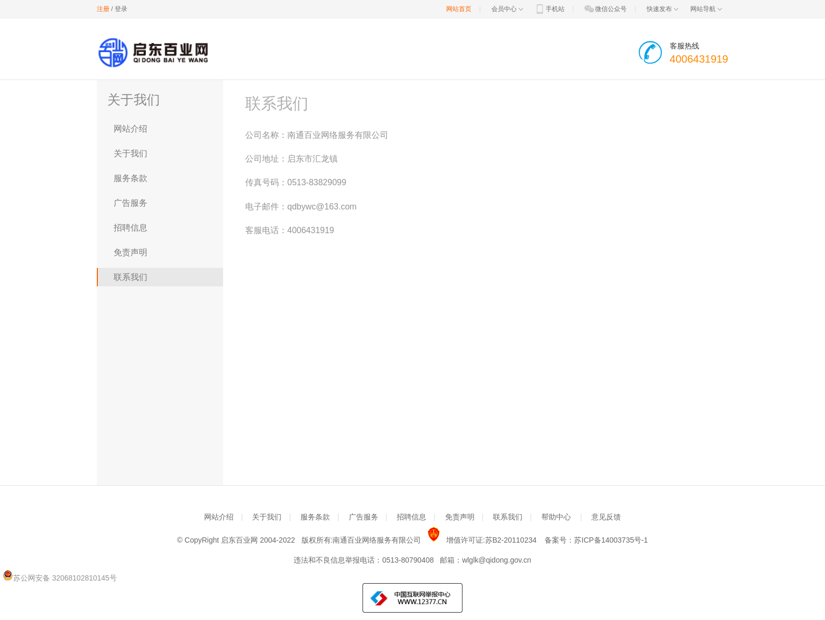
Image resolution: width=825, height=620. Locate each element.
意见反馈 (606, 517)
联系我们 (130, 277)
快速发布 (662, 9)
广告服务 (130, 202)
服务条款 (130, 178)
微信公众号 (605, 9)
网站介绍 (130, 128)
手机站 (549, 9)
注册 (103, 9)
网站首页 (458, 9)
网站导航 (706, 9)
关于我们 (130, 153)
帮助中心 (556, 517)
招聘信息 (130, 227)
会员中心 (507, 9)
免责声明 (130, 252)
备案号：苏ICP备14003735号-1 (596, 540)
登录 (121, 9)
